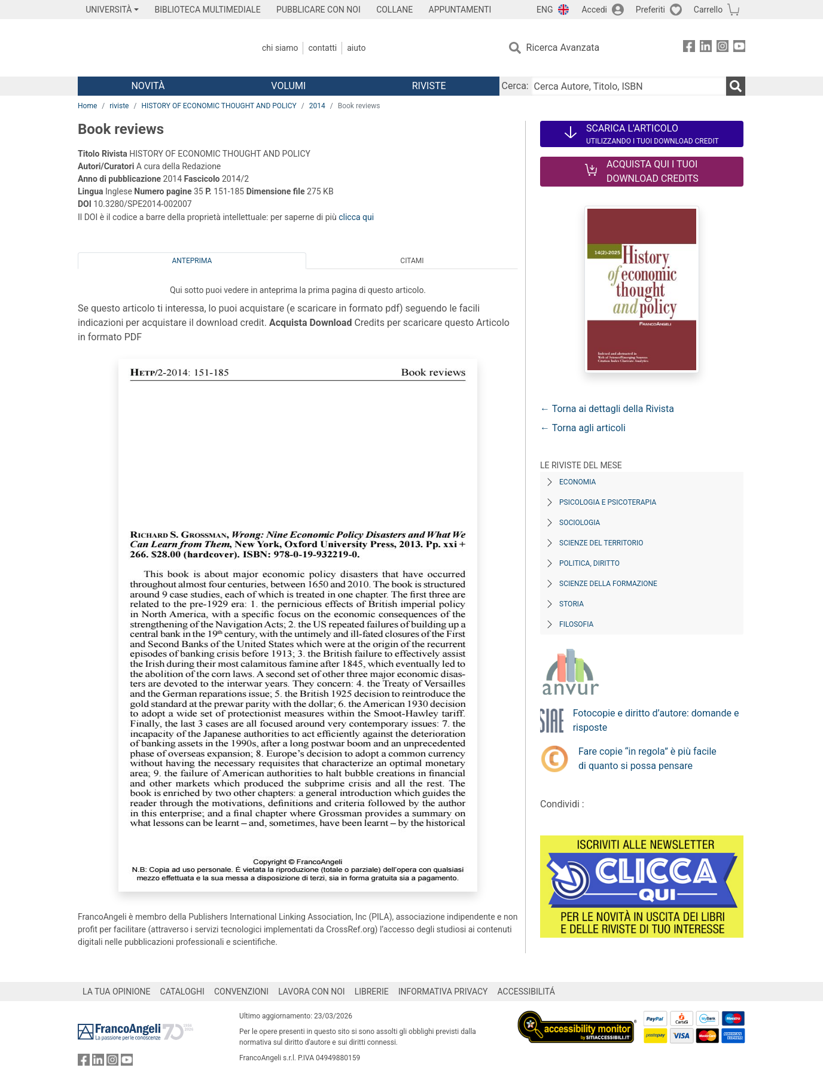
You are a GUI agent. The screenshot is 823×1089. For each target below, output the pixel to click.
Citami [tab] (411, 261)
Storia (571, 604)
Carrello (708, 9)
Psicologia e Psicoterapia (607, 502)
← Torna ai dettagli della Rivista (607, 408)
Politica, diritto (589, 563)
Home (87, 106)
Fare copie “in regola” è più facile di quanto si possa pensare (647, 758)
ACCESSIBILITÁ (526, 991)
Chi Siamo (280, 48)
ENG (545, 9)
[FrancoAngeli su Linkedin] (706, 48)
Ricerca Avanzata (563, 47)
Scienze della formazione (608, 583)
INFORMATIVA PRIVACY (443, 991)
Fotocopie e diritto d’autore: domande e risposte (656, 720)
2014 (317, 106)
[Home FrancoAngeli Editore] (157, 48)
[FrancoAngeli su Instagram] (722, 48)
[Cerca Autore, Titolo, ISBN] (628, 86)
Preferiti (650, 9)
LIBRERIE (372, 991)
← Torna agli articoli (583, 428)
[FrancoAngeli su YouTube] (739, 48)
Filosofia (576, 624)
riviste (119, 106)
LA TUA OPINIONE (117, 991)
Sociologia (579, 522)
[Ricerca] (735, 86)
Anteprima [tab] (192, 261)
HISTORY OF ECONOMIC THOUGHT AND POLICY (218, 106)
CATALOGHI (182, 991)
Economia (577, 482)
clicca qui (356, 217)
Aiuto (356, 48)
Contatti (322, 48)
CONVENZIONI (241, 991)
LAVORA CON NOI (311, 991)
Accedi (594, 9)
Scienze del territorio (601, 543)
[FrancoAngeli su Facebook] (689, 48)
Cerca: (515, 85)
